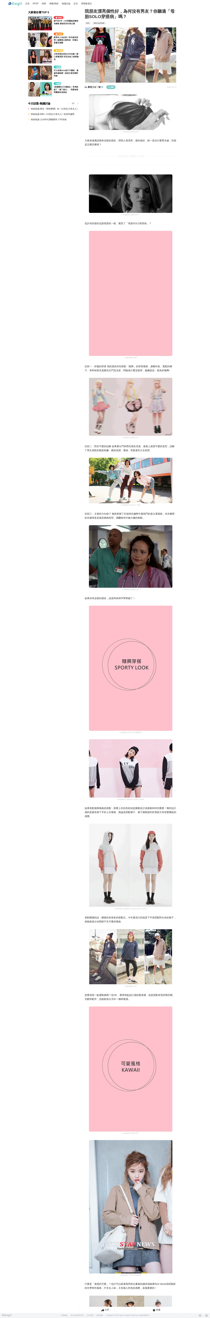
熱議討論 (66, 3)
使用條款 (64, 1315)
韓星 (44, 3)
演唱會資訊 (86, 3)
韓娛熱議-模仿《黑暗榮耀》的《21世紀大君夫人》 (55, 109)
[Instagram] (206, 1315)
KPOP (36, 3)
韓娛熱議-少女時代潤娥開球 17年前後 (49, 119)
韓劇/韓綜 (53, 3)
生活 (76, 3)
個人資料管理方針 (77, 1315)
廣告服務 (100, 1315)
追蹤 (111, 87)
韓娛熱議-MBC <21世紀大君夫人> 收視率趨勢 (52, 114)
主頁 (27, 3)
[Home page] (15, 4)
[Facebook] (200, 1315)
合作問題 (90, 1315)
